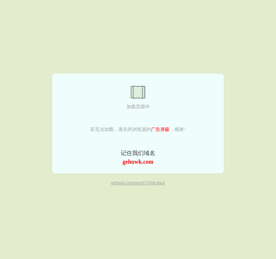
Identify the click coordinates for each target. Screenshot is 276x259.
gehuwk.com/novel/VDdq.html (138, 183)
